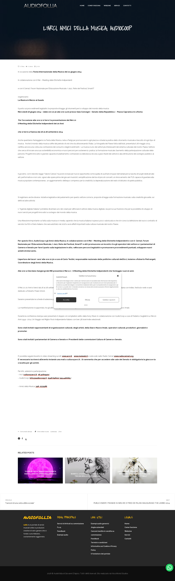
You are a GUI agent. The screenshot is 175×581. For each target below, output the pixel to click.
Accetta (66, 300)
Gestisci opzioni (109, 300)
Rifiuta (87, 300)
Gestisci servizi (61, 293)
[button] (118, 276)
